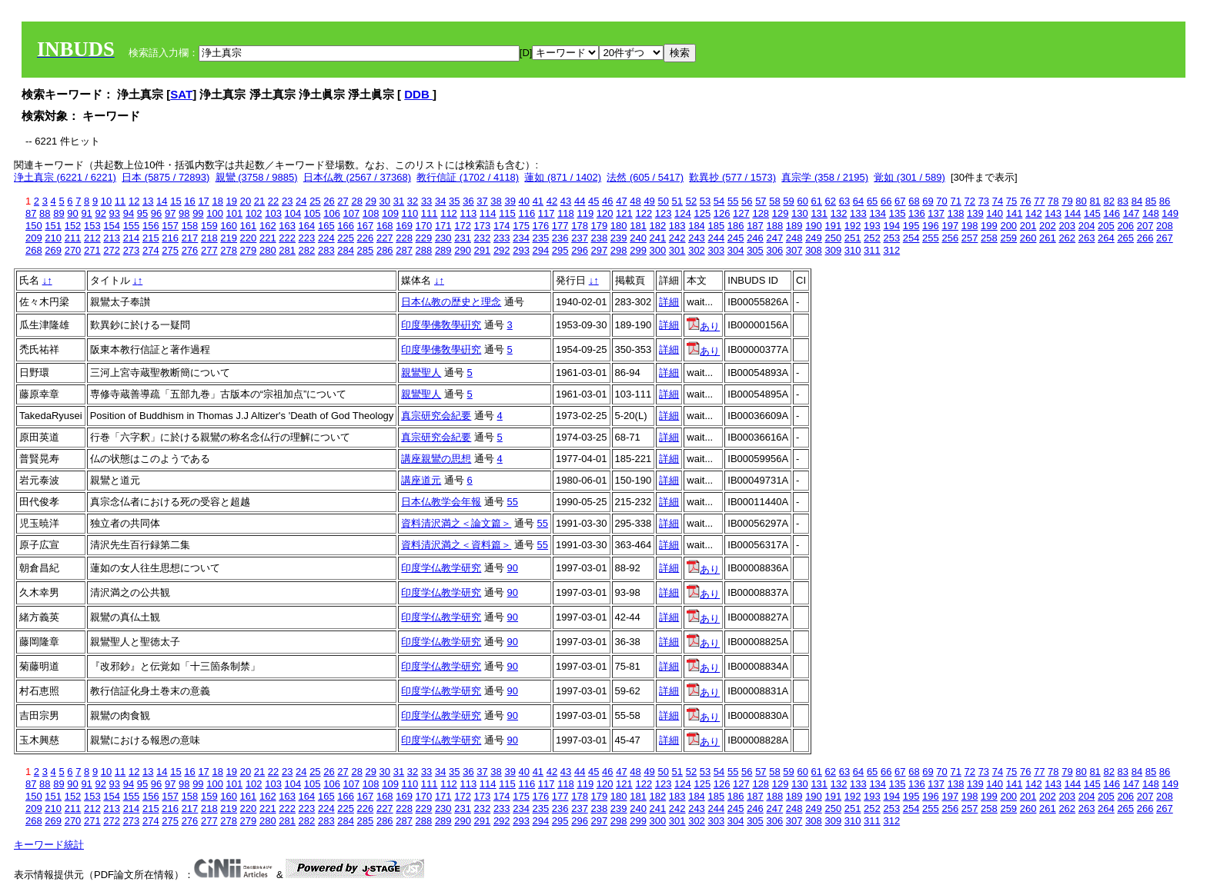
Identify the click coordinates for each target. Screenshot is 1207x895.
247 (774, 238)
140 (994, 213)
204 (1086, 225)
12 (134, 201)
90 (72, 213)
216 (170, 238)
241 (658, 238)
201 (1028, 225)
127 (741, 213)
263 (1086, 238)
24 (301, 201)
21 (259, 201)
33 (426, 201)
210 (53, 238)
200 (1008, 225)
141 (1014, 213)
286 (384, 250)
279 (248, 250)
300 (658, 250)
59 (788, 201)
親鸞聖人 (421, 372)
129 (780, 213)
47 (621, 201)
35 (454, 201)
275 (170, 250)
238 (599, 238)
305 (755, 250)
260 (1028, 238)
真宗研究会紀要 (436, 415)
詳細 (669, 302)
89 (58, 213)
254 (911, 238)
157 (170, 225)
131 (819, 213)
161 (248, 225)
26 (328, 201)
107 (351, 213)
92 (100, 213)
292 (501, 250)
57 (760, 201)
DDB (418, 94)
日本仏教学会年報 (441, 501)
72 (970, 201)
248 (794, 238)
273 (131, 250)
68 (913, 201)
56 (746, 201)
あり (703, 326)
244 (715, 238)
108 (371, 213)
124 (682, 213)
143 (1053, 213)
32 (412, 201)
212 (92, 238)
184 (696, 225)
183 (677, 225)
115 (507, 213)
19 (231, 201)
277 (209, 250)
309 (832, 250)
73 (983, 201)
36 (468, 201)
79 (1067, 201)
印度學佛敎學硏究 (441, 325)
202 (1047, 225)
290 (462, 250)
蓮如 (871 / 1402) (562, 177)
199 (989, 225)
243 (696, 238)
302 (696, 250)
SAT (181, 94)
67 (899, 201)
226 (365, 238)
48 (635, 201)
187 (755, 225)
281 (287, 250)
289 (443, 250)
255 (930, 238)
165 (326, 225)
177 (560, 225)
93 (114, 213)
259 (1008, 238)
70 (941, 201)
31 (398, 201)
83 (1123, 201)
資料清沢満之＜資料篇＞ (456, 545)
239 (618, 238)
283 (326, 250)
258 (989, 238)
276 (190, 250)
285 (365, 250)
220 (248, 238)
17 (203, 201)
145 (1092, 213)
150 (33, 225)
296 (579, 250)
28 (356, 201)
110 (410, 213)
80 (1080, 201)
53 (705, 201)
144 (1073, 213)
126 (722, 213)
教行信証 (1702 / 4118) (467, 177)
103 (273, 213)
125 (702, 213)
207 (1145, 225)
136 (916, 213)
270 (73, 250)
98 (184, 213)
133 (858, 213)
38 (495, 201)
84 (1137, 201)
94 (128, 213)
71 (955, 201)
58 (774, 201)
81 (1094, 201)
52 (691, 201)
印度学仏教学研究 (441, 568)
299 (638, 250)
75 (1011, 201)
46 (607, 201)
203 (1066, 225)
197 (949, 225)
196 (930, 225)
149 (1170, 213)
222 (287, 238)
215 (150, 238)
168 (384, 225)
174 (501, 225)
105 (312, 213)
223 (307, 238)
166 (345, 225)
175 (521, 225)
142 (1033, 213)
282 (307, 250)
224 (326, 238)
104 (293, 213)
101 (234, 213)
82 (1108, 201)
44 (579, 201)
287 (404, 250)
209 (33, 238)
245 (735, 238)
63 (844, 201)
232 (482, 238)
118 (565, 213)
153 (92, 225)
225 (345, 238)
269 (53, 250)
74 (997, 201)
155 (131, 225)
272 (111, 250)
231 (462, 238)
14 (161, 201)
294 (541, 250)
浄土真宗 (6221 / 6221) (65, 177)
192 (852, 225)
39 (509, 201)
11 (120, 201)
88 (44, 213)
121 (624, 213)
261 (1047, 238)
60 (802, 201)
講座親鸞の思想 (436, 458)
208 (1164, 225)
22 (273, 201)
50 (662, 201)
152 (73, 225)
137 (936, 213)
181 (638, 225)
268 (33, 250)
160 (228, 225)
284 (345, 250)
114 (488, 213)
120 (605, 213)
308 (813, 250)
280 (267, 250)
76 (1025, 201)
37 (481, 201)
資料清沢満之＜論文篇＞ (456, 523)
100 (214, 213)
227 (384, 238)
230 (443, 238)
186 (735, 225)
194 (891, 225)
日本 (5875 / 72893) (165, 177)
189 (794, 225)
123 (663, 213)
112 (448, 213)
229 (424, 238)
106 (331, 213)
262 (1066, 238)
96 (156, 213)
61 (816, 201)
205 (1106, 225)
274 (150, 250)
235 (541, 238)
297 (599, 250)
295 (560, 250)
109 (390, 213)
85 (1150, 201)
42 (552, 201)
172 (462, 225)
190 (813, 225)
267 (1164, 238)
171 (443, 225)
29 (371, 201)
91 (86, 213)
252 (872, 238)
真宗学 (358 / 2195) (824, 177)
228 (404, 238)
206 (1125, 225)
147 (1131, 213)
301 (677, 250)
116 (526, 213)
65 (872, 201)
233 (501, 238)
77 (1039, 201)
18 (217, 201)
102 (254, 213)
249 (813, 238)
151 (53, 225)
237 (579, 238)
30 (384, 201)
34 (440, 201)
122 (643, 213)
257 (969, 238)
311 (872, 250)
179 (599, 225)
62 (830, 201)
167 (365, 225)
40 (524, 201)
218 (209, 238)
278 (228, 250)
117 (546, 213)
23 (287, 201)
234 (521, 238)
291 (482, 250)
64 (858, 201)
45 (593, 201)
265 (1125, 238)
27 (342, 201)
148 (1150, 213)
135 (897, 213)
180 (618, 225)
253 (891, 238)
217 (190, 238)
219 (228, 238)
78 (1053, 201)
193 (872, 225)
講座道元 (421, 480)
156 (150, 225)
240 (638, 238)
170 (424, 225)
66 (886, 201)
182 (658, 225)
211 (73, 238)
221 (267, 238)
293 (521, 250)
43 (565, 201)
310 (852, 250)
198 (969, 225)
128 (760, 213)
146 (1111, 213)
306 (774, 250)
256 (949, 238)
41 (538, 201)
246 (755, 238)
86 (1164, 201)
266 (1145, 238)
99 (197, 213)
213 (111, 238)
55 (732, 201)
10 (106, 201)
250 (832, 238)
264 (1106, 238)
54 (719, 201)
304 (735, 250)
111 (429, 213)
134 (877, 213)
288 (424, 250)
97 (170, 213)
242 (677, 238)
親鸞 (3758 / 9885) (257, 177)
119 (585, 213)
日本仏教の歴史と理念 (451, 302)
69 (927, 201)
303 (715, 250)
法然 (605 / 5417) (645, 177)
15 (175, 201)
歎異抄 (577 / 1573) (732, 177)
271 (92, 250)
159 (209, 225)
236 (560, 238)
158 (190, 225)
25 (314, 201)
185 (715, 225)
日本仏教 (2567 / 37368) (357, 177)
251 (852, 238)
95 (142, 213)
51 (677, 201)
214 (131, 238)
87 (30, 213)
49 (649, 201)
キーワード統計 (49, 844)
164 (307, 225)
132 (839, 213)
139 (975, 213)
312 (891, 250)
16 (189, 201)
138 (956, 213)
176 (541, 225)
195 (911, 225)
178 (579, 225)
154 (111, 225)
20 (245, 201)
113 (468, 213)
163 (287, 225)
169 (404, 225)
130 (799, 213)
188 (774, 225)
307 (794, 250)
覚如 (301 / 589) (909, 177)
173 (482, 225)
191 (832, 225)
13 (147, 201)
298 (618, 250)
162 (267, 225)
